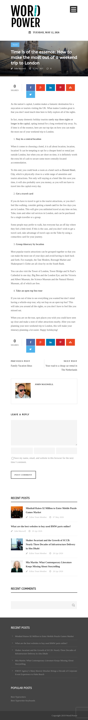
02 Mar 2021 (38, 68)
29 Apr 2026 (37, 531)
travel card (51, 205)
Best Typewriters (18, 697)
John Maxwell (20, 68)
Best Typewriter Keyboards (23, 700)
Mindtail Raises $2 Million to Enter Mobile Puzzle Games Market (44, 636)
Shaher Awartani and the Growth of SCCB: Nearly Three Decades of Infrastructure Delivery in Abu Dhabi (50, 544)
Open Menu (73, 9)
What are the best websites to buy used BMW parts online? (41, 526)
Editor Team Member (38, 517)
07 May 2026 (58, 517)
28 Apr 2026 (58, 553)
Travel (15, 45)
